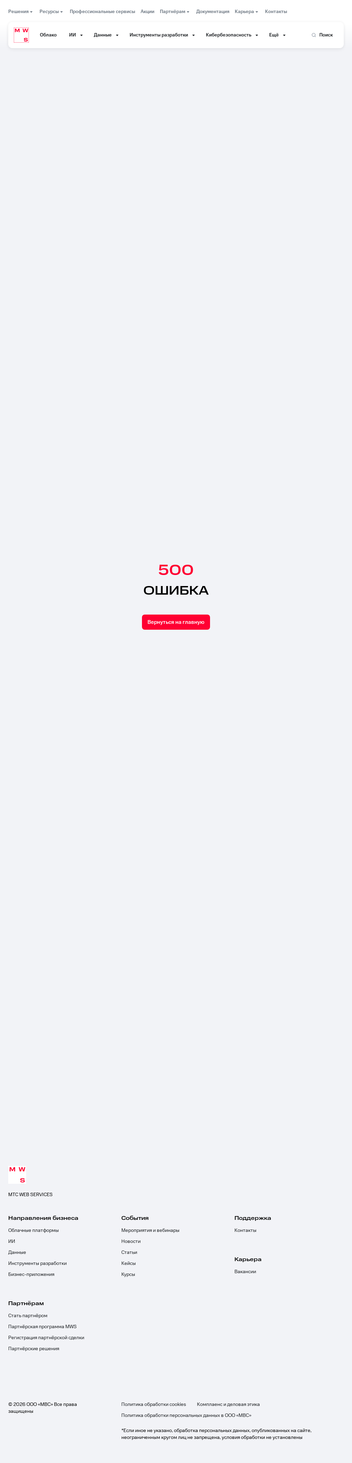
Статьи (129, 1252)
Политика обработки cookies (153, 1404)
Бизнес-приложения (31, 1274)
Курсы (128, 1274)
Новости (131, 1241)
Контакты (245, 1230)
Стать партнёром (27, 1315)
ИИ (11, 1241)
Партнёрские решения (33, 1348)
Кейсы (128, 1263)
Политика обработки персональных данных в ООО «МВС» (186, 1415)
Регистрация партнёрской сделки (46, 1337)
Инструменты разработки (37, 1263)
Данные (17, 1252)
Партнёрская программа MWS (42, 1326)
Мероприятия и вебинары (150, 1230)
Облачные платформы (33, 1230)
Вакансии (245, 1271)
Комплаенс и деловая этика (228, 1404)
